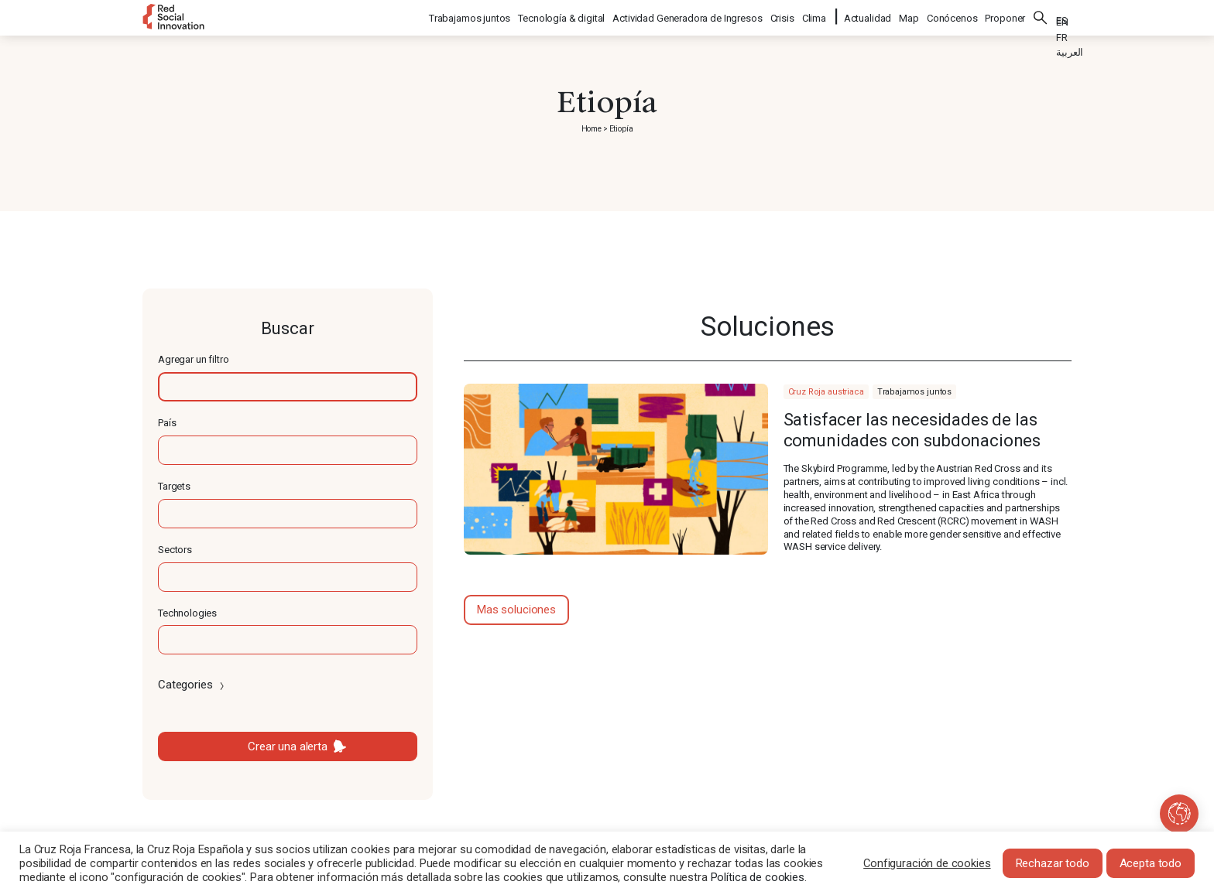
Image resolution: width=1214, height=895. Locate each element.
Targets (174, 486)
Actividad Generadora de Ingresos (688, 16)
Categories (192, 685)
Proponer (1005, 16)
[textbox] (287, 386)
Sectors (175, 549)
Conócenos (952, 16)
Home (591, 129)
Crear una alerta (288, 746)
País (167, 423)
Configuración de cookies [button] (926, 863)
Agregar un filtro (193, 359)
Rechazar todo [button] (1052, 863)
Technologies (187, 613)
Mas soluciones (516, 610)
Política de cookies (757, 877)
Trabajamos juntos (470, 16)
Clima (815, 16)
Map (909, 16)
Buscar (1040, 15)
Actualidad (868, 16)
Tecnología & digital (562, 16)
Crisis (783, 16)
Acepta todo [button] (1150, 863)
